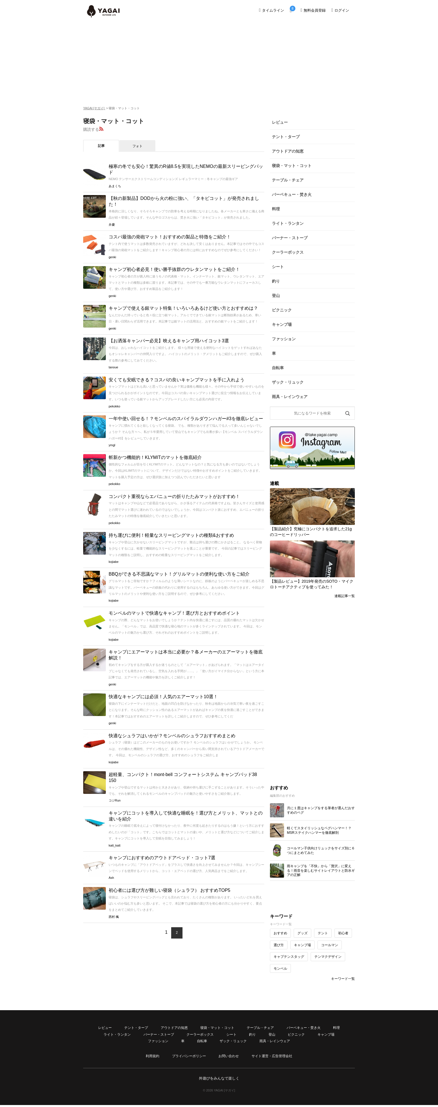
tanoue (113, 367)
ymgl (112, 445)
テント (323, 933)
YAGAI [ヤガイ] (94, 108)
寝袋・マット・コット (292, 165)
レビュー (280, 122)
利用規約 (152, 1056)
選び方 (279, 945)
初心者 (343, 933)
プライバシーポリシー (189, 1056)
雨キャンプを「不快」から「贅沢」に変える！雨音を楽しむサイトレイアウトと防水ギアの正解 (321, 870)
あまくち (115, 186)
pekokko (114, 406)
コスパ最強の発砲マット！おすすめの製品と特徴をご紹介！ (170, 236)
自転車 (278, 368)
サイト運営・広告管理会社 (272, 1056)
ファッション (284, 339)
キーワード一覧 (343, 979)
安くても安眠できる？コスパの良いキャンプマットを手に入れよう (176, 379)
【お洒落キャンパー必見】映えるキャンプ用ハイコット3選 (169, 340)
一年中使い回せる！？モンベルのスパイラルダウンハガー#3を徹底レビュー (186, 418)
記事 (101, 146)
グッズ (302, 933)
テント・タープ (286, 136)
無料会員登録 (313, 10)
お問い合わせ (228, 1056)
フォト (137, 146)
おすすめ (280, 933)
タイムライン (271, 10)
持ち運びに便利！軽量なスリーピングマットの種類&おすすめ (171, 535)
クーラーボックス (288, 252)
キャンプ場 (282, 324)
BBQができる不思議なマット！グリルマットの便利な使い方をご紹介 (179, 574)
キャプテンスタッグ (289, 957)
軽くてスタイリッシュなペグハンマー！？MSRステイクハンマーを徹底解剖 (319, 830)
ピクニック (282, 310)
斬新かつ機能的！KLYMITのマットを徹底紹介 (155, 457)
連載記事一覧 (344, 596)
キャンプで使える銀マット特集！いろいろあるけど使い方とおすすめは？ (183, 308)
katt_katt (115, 845)
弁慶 (112, 224)
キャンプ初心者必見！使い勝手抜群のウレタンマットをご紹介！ (174, 269)
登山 (276, 295)
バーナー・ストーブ (290, 238)
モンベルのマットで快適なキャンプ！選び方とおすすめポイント (174, 613)
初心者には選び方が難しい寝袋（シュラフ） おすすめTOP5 (169, 890)
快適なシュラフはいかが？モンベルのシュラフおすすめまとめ (172, 735)
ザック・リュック (288, 382)
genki (112, 257)
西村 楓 (114, 916)
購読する (91, 129)
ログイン (340, 10)
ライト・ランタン (288, 223)
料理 (276, 209)
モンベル (280, 969)
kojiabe (114, 561)
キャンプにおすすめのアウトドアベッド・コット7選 (162, 857)
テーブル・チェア (288, 180)
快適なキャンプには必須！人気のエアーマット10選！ (163, 696)
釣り (276, 281)
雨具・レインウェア (290, 396)
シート (278, 266)
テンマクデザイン (328, 957)
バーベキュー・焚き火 (292, 194)
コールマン (329, 945)
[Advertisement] (219, 62)
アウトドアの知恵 (288, 151)
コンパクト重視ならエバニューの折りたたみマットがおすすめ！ (174, 496)
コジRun (115, 800)
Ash (111, 877)
